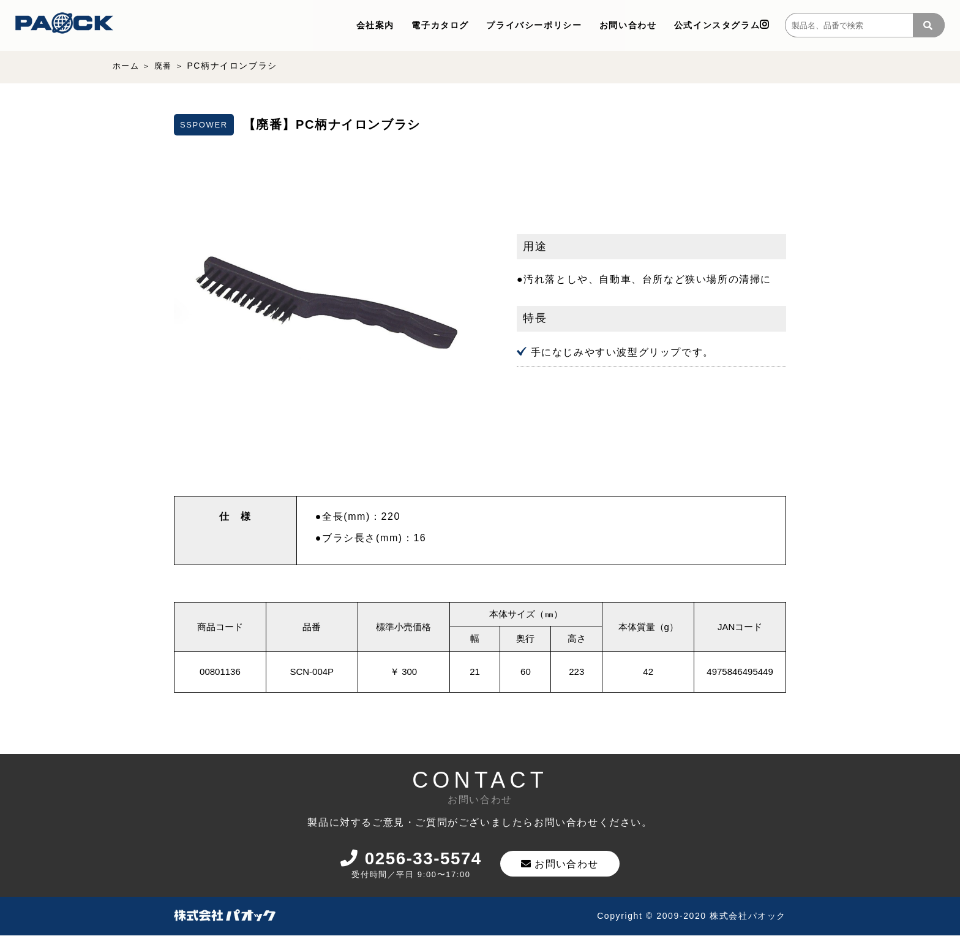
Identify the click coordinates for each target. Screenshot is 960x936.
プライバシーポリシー (534, 25)
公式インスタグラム (722, 25)
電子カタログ (440, 25)
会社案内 (375, 25)
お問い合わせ (628, 25)
